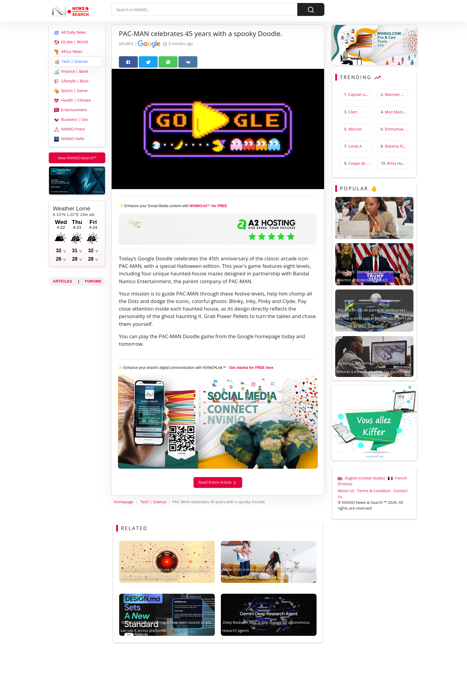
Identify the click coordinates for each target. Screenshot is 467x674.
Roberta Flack (397, 146)
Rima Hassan (398, 163)
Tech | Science (71, 62)
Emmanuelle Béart (401, 129)
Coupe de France (363, 163)
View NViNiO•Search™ (77, 158)
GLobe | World (71, 42)
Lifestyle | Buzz (71, 81)
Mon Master (396, 112)
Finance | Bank (71, 72)
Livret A (355, 146)
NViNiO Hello (69, 139)
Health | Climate (72, 100)
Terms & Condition (374, 491)
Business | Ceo (71, 120)
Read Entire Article (218, 482)
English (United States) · (363, 478)
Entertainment (70, 110)
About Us (346, 491)
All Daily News (70, 32)
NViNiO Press (69, 129)
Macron (355, 129)
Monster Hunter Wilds (404, 94)
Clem (352, 112)
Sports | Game (71, 91)
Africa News (68, 52)
